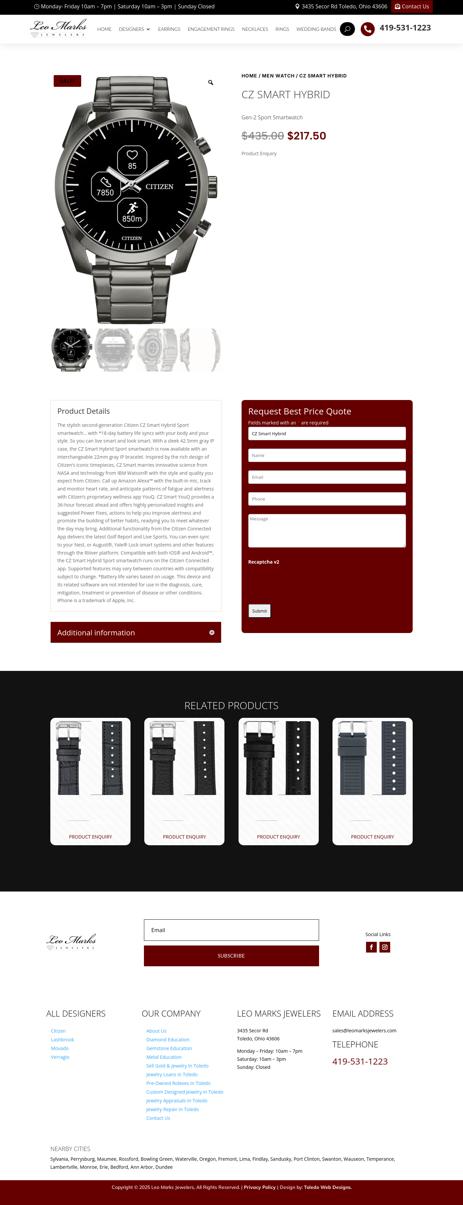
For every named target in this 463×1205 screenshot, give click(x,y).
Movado (60, 1048)
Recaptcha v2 (263, 562)
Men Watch (278, 75)
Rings (282, 29)
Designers (131, 29)
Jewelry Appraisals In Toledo (176, 1100)
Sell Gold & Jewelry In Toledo (177, 1066)
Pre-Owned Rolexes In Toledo (178, 1083)
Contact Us (415, 6)
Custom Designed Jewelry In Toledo (184, 1092)
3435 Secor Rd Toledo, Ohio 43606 (344, 6)
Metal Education (164, 1057)
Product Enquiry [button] (90, 837)
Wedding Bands (317, 29)
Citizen (58, 1031)
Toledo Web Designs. (328, 1187)
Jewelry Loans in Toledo (172, 1074)
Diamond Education (168, 1039)
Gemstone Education (169, 1048)
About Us (156, 1031)
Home (104, 29)
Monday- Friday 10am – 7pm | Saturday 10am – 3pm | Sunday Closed (128, 6)
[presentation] (299, 582)
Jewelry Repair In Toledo (172, 1109)
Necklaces (255, 29)
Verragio (60, 1057)
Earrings (169, 29)
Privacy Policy (260, 1187)
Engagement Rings (211, 29)
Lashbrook (62, 1039)
